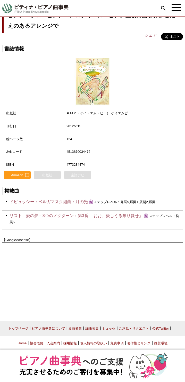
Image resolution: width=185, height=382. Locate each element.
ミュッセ (108, 328)
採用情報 (70, 343)
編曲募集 (92, 328)
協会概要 (36, 343)
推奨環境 (160, 343)
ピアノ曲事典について (48, 328)
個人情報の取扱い (93, 343)
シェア (151, 35)
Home (22, 343)
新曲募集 (75, 328)
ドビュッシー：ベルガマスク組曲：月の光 (49, 202)
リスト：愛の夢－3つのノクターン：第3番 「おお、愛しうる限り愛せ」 (76, 215)
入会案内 (53, 343)
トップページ (18, 328)
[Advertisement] (92, 280)
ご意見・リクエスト (134, 328)
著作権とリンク (138, 343)
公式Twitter (160, 328)
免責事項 (117, 343)
